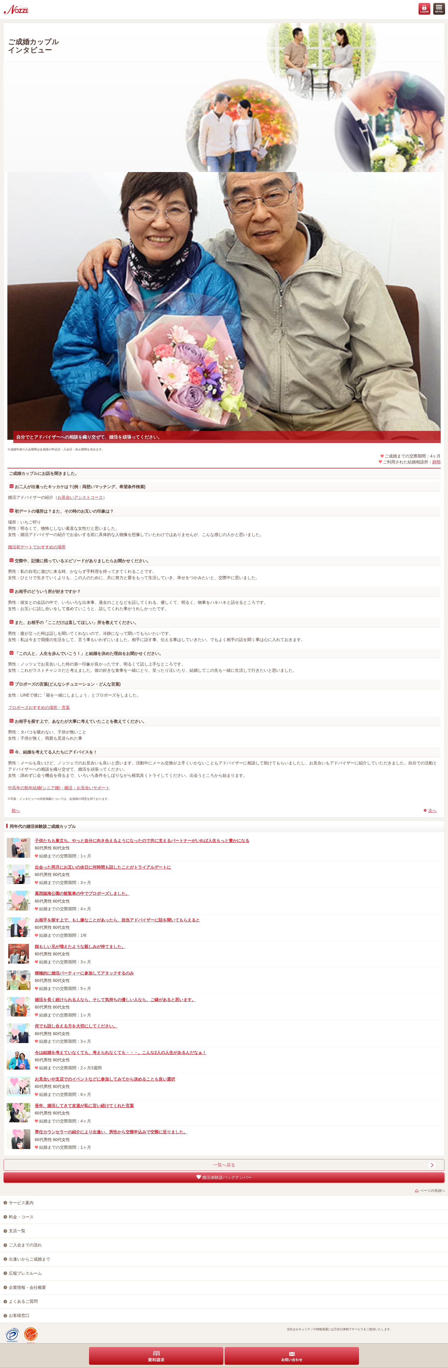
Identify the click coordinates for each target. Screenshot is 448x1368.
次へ (432, 810)
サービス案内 (21, 1202)
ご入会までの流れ (25, 1245)
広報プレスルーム (25, 1273)
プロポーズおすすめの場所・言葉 (39, 707)
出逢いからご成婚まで (29, 1259)
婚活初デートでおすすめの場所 (37, 547)
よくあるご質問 (23, 1301)
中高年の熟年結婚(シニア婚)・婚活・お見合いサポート (59, 787)
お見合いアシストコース (80, 497)
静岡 (436, 462)
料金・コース (21, 1217)
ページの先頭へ (432, 1191)
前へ (15, 810)
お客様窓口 (19, 1315)
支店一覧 (17, 1230)
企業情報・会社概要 (27, 1287)
